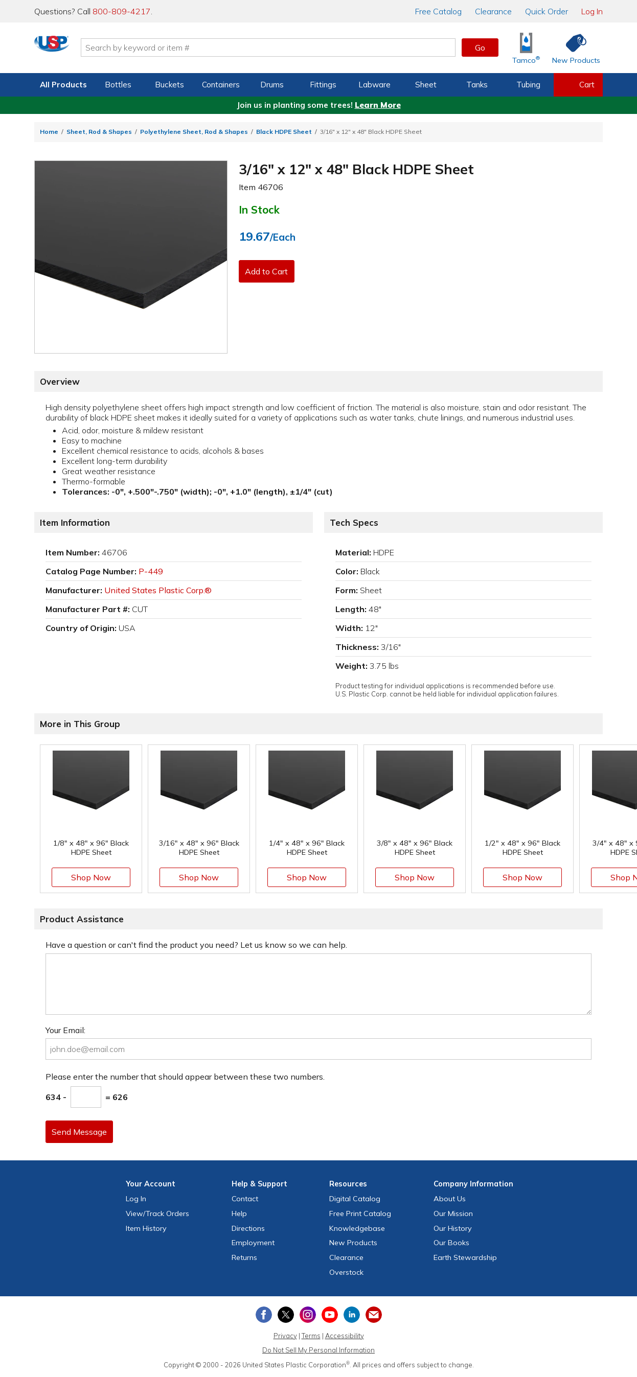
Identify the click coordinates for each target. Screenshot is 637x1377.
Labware (374, 84)
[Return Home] (94, 49)
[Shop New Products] (572, 48)
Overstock (346, 1272)
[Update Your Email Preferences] (373, 1314)
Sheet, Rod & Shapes (99, 131)
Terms (311, 1336)
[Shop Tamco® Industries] (526, 48)
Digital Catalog (354, 1198)
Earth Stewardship (465, 1257)
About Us (450, 1198)
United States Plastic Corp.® (158, 590)
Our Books (451, 1242)
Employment (253, 1242)
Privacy (285, 1336)
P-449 (151, 571)
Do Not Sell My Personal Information (318, 1350)
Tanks (477, 84)
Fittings (323, 84)
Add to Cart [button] (268, 271)
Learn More (378, 105)
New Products (353, 1242)
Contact (245, 1198)
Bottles (118, 84)
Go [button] (480, 47)
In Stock (259, 209)
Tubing (528, 84)
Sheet (426, 84)
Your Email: (65, 1030)
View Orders (157, 1213)
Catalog (438, 11)
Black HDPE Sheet (284, 131)
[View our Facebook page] (264, 1314)
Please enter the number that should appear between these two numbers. (185, 1076)
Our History (453, 1228)
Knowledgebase (357, 1228)
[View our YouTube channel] (330, 1314)
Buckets (169, 84)
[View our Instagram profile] (308, 1314)
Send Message (81, 1132)
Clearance (493, 11)
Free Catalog (360, 1213)
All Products (63, 84)
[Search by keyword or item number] (311, 47)
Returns (244, 1257)
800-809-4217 (122, 11)
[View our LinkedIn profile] (352, 1314)
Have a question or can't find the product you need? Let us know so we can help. (196, 945)
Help (239, 1213)
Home (49, 131)
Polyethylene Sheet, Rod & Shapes (194, 131)
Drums (272, 84)
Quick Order (546, 11)
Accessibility (344, 1336)
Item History (146, 1228)
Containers (221, 84)
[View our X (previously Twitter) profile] (286, 1314)
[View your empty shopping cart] (578, 85)
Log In (592, 11)
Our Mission (453, 1213)
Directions (248, 1228)
